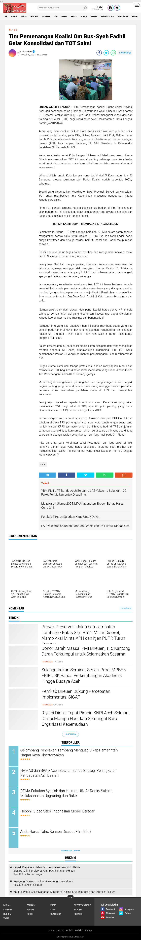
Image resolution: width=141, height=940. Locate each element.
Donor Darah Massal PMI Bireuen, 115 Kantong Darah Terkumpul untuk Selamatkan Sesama (86, 651)
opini (64, 16)
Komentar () (125, 52)
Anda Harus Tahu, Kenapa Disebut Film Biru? (55, 831)
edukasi (31, 905)
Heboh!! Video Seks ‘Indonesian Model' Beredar (57, 811)
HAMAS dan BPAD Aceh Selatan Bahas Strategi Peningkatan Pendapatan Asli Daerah (68, 773)
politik (46, 16)
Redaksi (79, 930)
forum (30, 909)
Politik (69, 930)
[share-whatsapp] (113, 52)
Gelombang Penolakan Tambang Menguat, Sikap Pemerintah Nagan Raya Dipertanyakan (69, 752)
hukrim (34, 16)
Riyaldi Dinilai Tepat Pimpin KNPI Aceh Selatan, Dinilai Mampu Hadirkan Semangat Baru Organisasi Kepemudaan (85, 718)
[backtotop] (70, 898)
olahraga (55, 914)
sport (94, 16)
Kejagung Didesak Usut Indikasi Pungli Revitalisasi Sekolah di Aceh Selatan (43, 883)
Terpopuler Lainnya (70, 851)
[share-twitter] (106, 52)
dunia (84, 16)
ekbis (74, 16)
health (78, 909)
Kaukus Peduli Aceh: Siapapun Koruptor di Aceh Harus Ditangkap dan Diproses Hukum (64, 891)
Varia (51, 930)
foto (52, 909)
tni (56, 16)
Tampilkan (126, 608)
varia (24, 16)
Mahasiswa (107, 16)
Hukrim (60, 930)
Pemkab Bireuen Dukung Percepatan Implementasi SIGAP (76, 694)
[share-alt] (47, 475)
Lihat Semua (70, 734)
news (14, 16)
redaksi (78, 914)
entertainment (82, 905)
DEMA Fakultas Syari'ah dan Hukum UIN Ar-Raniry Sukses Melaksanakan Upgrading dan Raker (66, 793)
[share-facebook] (99, 52)
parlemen (123, 16)
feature (7, 909)
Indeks (88, 930)
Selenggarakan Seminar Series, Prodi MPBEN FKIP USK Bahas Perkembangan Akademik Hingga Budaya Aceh (84, 675)
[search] (62, 8)
